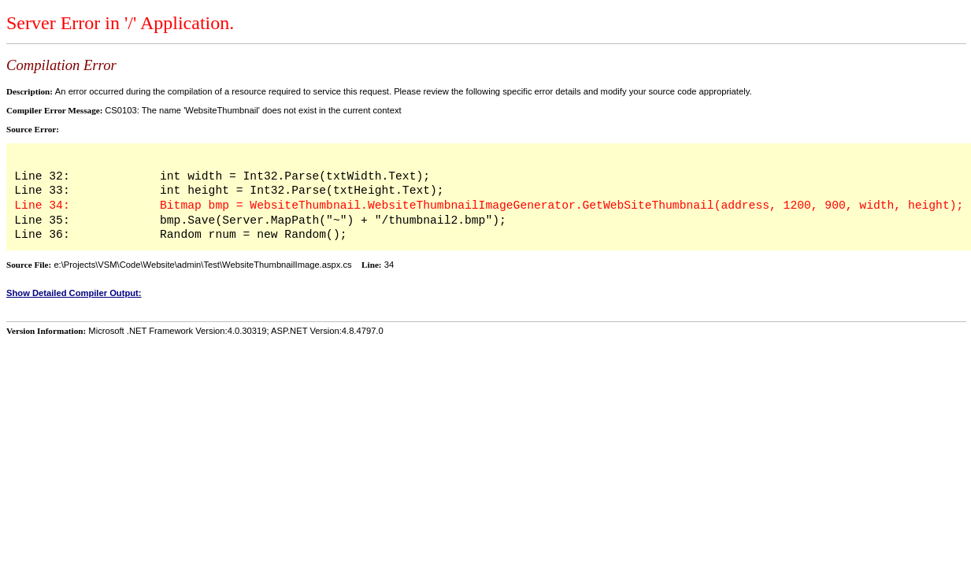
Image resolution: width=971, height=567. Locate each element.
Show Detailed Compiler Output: (74, 293)
